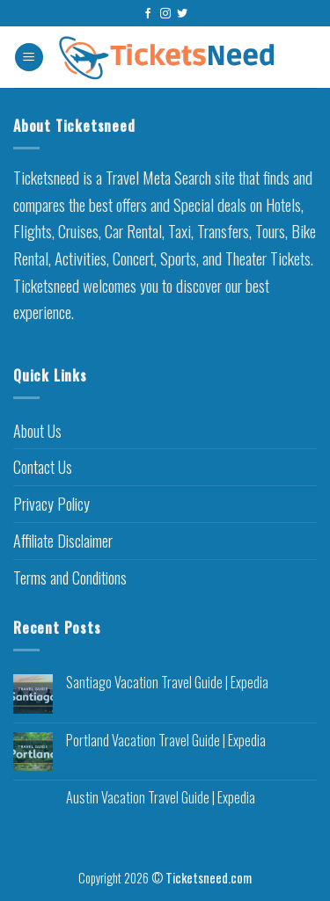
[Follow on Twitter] (182, 14)
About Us (37, 430)
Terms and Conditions (70, 577)
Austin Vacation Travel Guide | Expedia (160, 797)
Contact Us (42, 466)
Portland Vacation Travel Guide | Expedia (166, 740)
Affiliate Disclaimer (63, 540)
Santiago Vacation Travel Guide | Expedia (167, 682)
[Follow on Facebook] (148, 14)
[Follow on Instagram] (165, 14)
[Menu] (29, 57)
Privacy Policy (51, 503)
